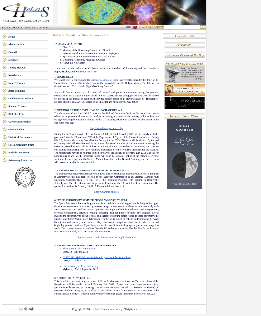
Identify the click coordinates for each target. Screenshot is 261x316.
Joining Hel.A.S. (17, 67)
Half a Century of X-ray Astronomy (81, 266)
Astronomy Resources (20, 160)
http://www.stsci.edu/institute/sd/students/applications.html (106, 237)
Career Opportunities (20, 121)
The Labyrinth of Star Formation (79, 248)
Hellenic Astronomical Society (107, 309)
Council (12, 52)
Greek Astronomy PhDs (21, 144)
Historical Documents (20, 137)
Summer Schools (17, 106)
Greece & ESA (16, 129)
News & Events (16, 83)
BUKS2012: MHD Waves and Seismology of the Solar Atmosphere (96, 257)
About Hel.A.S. (16, 44)
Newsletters (14, 75)
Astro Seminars (16, 90)
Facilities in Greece (18, 152)
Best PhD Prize (16, 113)
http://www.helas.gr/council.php (106, 128)
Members (13, 59)
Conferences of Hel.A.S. (21, 98)
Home (11, 36)
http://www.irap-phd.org (106, 191)
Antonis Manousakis (101, 79)
